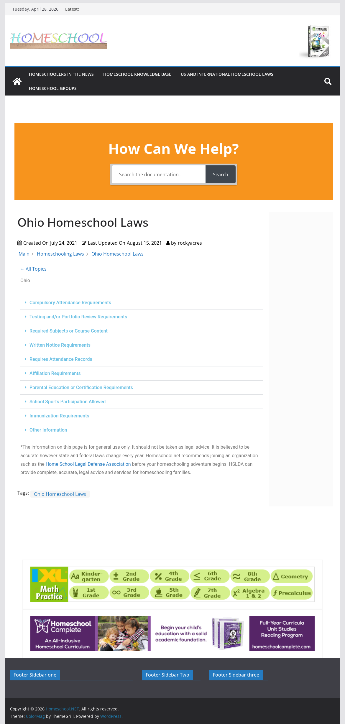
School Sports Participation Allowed (67, 401)
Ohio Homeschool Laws (60, 494)
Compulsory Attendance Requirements (70, 302)
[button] (141, 303)
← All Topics (33, 269)
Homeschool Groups (53, 88)
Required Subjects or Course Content (68, 331)
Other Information (48, 430)
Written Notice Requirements (60, 345)
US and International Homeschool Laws (227, 74)
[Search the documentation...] (159, 174)
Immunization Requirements (59, 416)
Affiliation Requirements (55, 373)
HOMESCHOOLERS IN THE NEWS (61, 74)
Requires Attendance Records (60, 359)
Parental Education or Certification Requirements (81, 387)
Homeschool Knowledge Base (137, 74)
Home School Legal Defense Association (88, 464)
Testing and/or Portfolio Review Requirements (78, 317)
